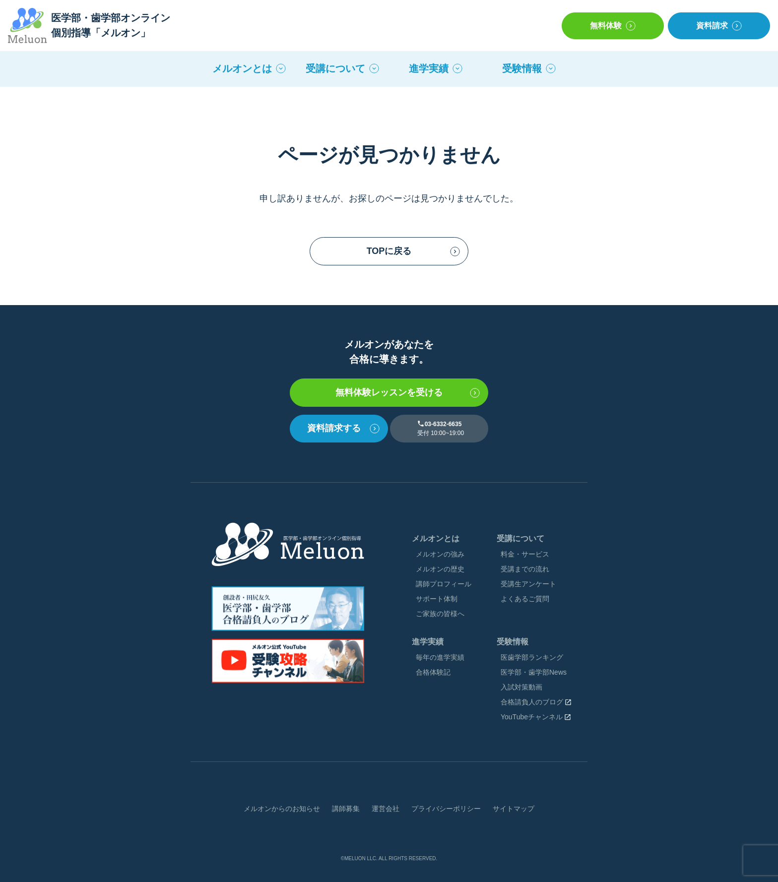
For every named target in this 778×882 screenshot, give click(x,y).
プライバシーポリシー (446, 809)
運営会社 (385, 809)
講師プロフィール (443, 584)
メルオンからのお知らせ (282, 809)
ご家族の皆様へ (440, 614)
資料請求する (334, 428)
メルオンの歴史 (440, 569)
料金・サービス (525, 554)
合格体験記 (433, 672)
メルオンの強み (440, 554)
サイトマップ (513, 809)
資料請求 (712, 25)
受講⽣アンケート (528, 584)
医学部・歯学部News (534, 672)
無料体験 (606, 25)
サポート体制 (436, 599)
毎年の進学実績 (440, 657)
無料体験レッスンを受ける (389, 392)
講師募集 (346, 809)
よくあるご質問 (525, 599)
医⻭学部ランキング (532, 657)
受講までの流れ (525, 569)
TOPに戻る (389, 251)
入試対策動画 (521, 687)
